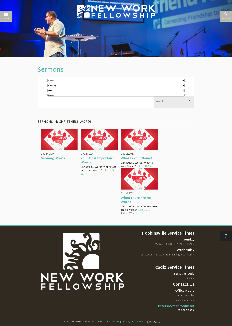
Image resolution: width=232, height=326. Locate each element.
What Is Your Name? (136, 158)
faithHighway (154, 322)
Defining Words (53, 158)
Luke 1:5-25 (143, 210)
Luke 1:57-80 (143, 166)
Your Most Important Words (97, 160)
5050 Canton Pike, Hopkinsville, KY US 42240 (121, 322)
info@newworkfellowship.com (176, 306)
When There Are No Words (136, 200)
